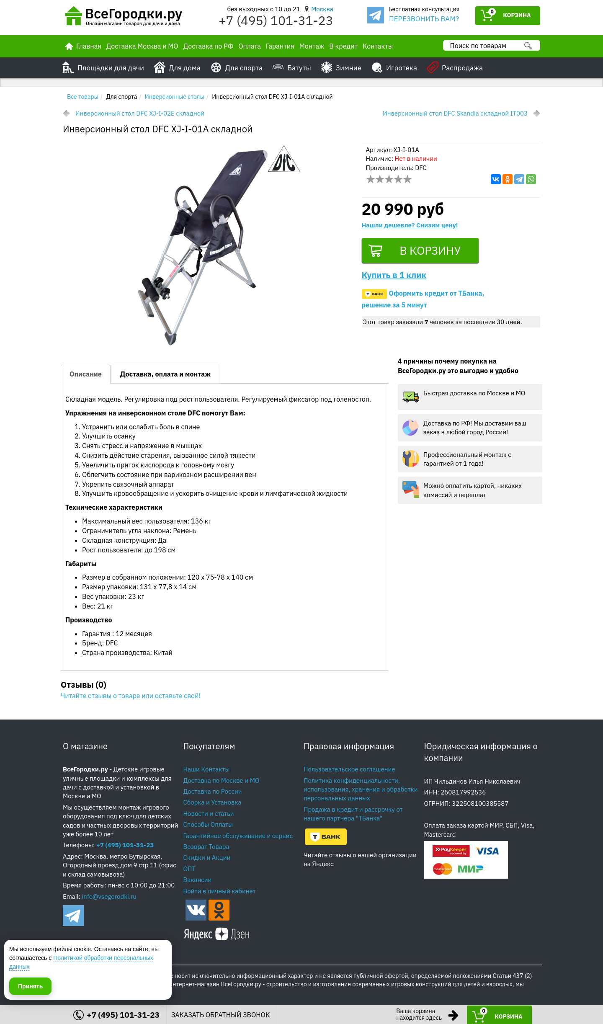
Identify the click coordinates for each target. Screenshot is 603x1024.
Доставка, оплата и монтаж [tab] (165, 374)
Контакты (378, 46)
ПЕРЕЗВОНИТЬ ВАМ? (424, 18)
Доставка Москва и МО (142, 46)
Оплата (249, 46)
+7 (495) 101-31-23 (276, 20)
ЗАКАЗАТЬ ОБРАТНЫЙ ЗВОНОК (220, 1015)
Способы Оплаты (208, 824)
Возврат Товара (206, 847)
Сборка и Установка (212, 802)
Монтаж (312, 46)
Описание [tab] (86, 374)
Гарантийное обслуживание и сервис (238, 836)
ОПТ (189, 869)
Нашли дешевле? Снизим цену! (410, 225)
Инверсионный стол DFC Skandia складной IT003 (455, 113)
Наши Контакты (206, 769)
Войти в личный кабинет (219, 891)
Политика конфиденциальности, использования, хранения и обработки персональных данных (361, 789)
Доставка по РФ (208, 46)
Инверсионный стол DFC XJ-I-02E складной (139, 113)
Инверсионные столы (174, 97)
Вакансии (197, 880)
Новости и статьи (208, 814)
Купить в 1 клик (394, 275)
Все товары (82, 97)
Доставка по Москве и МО (221, 780)
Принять (30, 986)
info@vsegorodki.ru (109, 896)
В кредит (343, 46)
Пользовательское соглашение (349, 769)
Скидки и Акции (207, 858)
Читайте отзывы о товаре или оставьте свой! (131, 695)
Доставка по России (212, 791)
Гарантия (280, 46)
